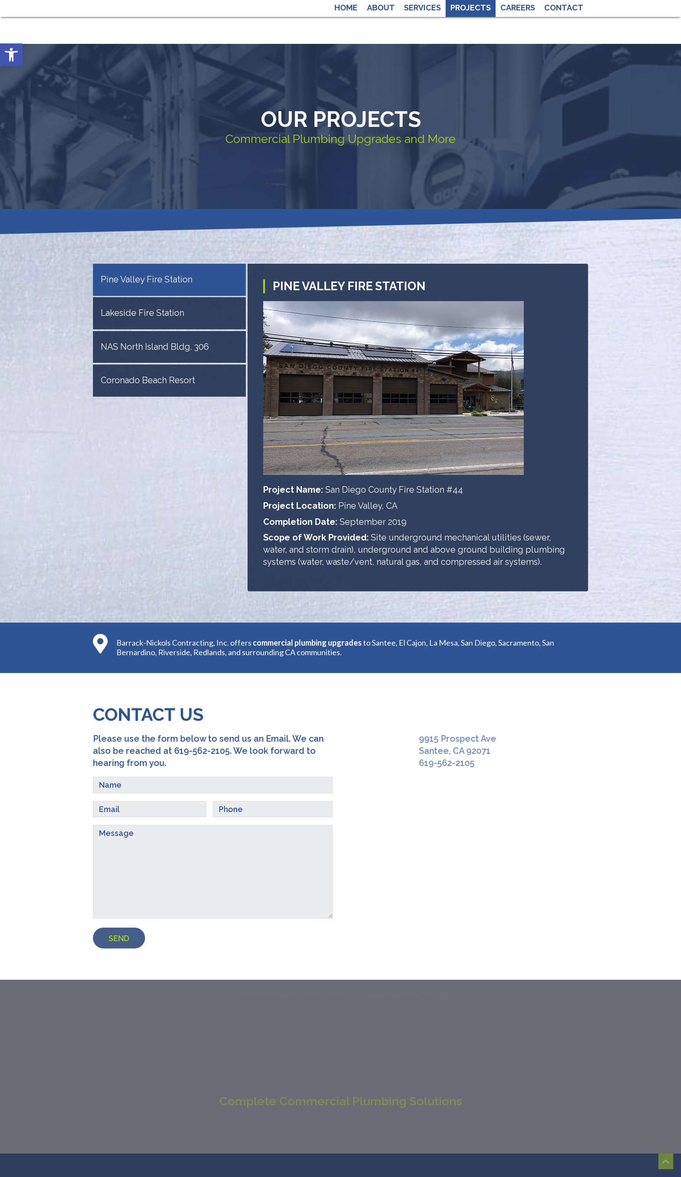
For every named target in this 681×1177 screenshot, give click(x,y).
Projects (470, 7)
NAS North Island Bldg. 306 (155, 346)
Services (422, 7)
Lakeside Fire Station (142, 313)
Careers (517, 7)
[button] (11, 54)
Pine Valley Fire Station (146, 279)
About (381, 7)
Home (345, 7)
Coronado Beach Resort (148, 380)
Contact (563, 7)
